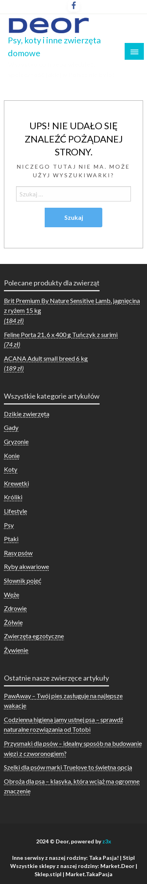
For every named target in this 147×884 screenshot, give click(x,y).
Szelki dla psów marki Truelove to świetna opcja (68, 767)
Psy (9, 525)
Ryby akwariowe (26, 566)
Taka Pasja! (104, 857)
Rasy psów (18, 552)
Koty (10, 469)
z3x (106, 841)
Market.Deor (117, 866)
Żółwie (13, 622)
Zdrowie (15, 608)
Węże (11, 594)
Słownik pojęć (22, 580)
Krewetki (16, 483)
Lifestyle (15, 511)
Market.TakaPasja (89, 874)
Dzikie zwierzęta (26, 413)
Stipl (129, 857)
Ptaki (11, 538)
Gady (11, 427)
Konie (12, 455)
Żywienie (16, 650)
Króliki (13, 497)
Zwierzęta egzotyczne (34, 636)
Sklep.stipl (48, 874)
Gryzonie (16, 441)
